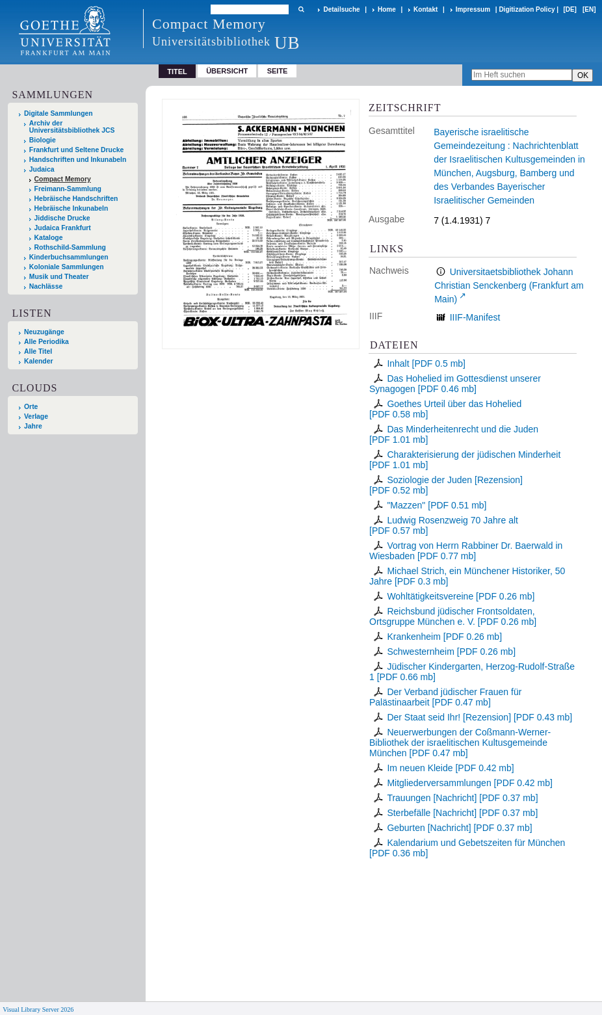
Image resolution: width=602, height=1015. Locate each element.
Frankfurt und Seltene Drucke (76, 149)
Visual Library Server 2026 (38, 1009)
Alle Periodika (46, 341)
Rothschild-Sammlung (70, 247)
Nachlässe (45, 286)
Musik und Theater (59, 276)
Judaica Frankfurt (62, 227)
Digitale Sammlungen (58, 113)
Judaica (42, 169)
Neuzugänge (44, 332)
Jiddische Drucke (62, 218)
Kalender (38, 361)
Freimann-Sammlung (67, 188)
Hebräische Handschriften (76, 198)
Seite (277, 71)
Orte (31, 406)
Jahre (33, 426)
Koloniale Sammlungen (66, 266)
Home (387, 9)
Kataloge (48, 237)
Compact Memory (62, 179)
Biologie (42, 140)
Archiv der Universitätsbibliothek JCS (72, 127)
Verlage (36, 416)
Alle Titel (38, 351)
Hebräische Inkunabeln (71, 208)
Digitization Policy (527, 9)
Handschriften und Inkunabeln (78, 159)
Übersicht (227, 71)
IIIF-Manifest (475, 317)
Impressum (473, 9)
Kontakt (425, 9)
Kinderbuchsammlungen (69, 257)
